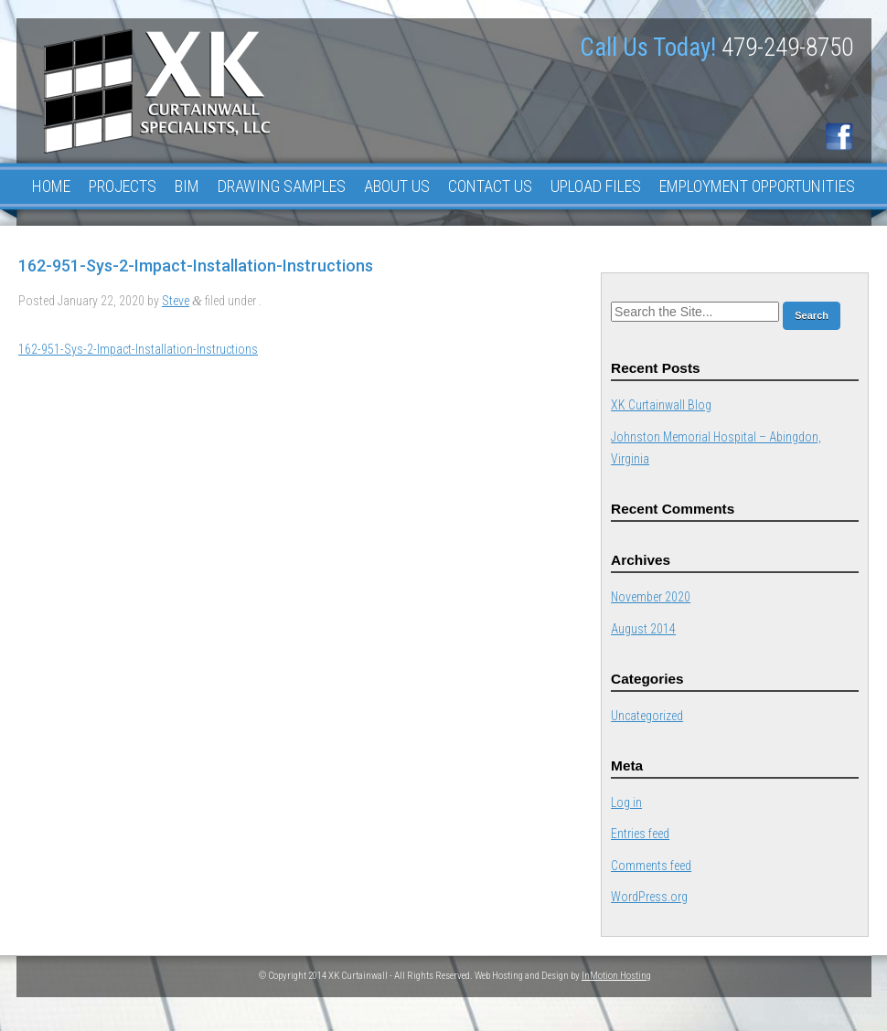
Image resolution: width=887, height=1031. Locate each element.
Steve (175, 300)
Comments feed (651, 865)
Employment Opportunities (757, 186)
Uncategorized (647, 715)
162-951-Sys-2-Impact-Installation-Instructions (138, 349)
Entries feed (640, 833)
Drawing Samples (282, 186)
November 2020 (650, 597)
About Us (397, 186)
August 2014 (643, 629)
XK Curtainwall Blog (661, 405)
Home (51, 186)
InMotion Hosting (616, 976)
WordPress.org (649, 896)
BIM (187, 186)
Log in (626, 802)
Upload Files (595, 186)
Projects (122, 186)
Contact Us (490, 186)
